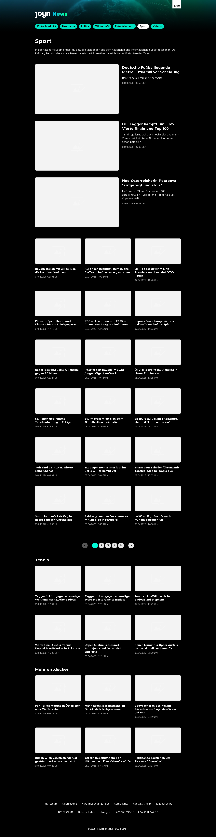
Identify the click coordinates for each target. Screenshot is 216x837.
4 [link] (114, 545)
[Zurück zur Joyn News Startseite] (51, 15)
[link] (131, 545)
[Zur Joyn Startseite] (176, 4)
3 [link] (108, 545)
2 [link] (101, 545)
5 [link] (121, 545)
